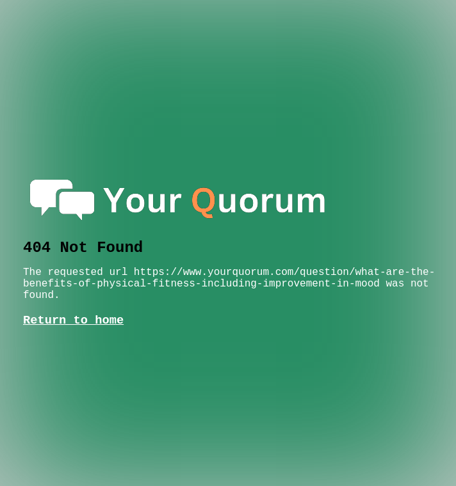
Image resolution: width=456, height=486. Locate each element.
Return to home (73, 320)
